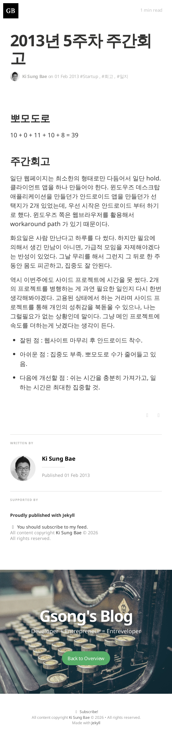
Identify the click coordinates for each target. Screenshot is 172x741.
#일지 (122, 76)
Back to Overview (86, 658)
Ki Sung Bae (69, 533)
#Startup (89, 76)
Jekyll (69, 515)
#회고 (107, 76)
